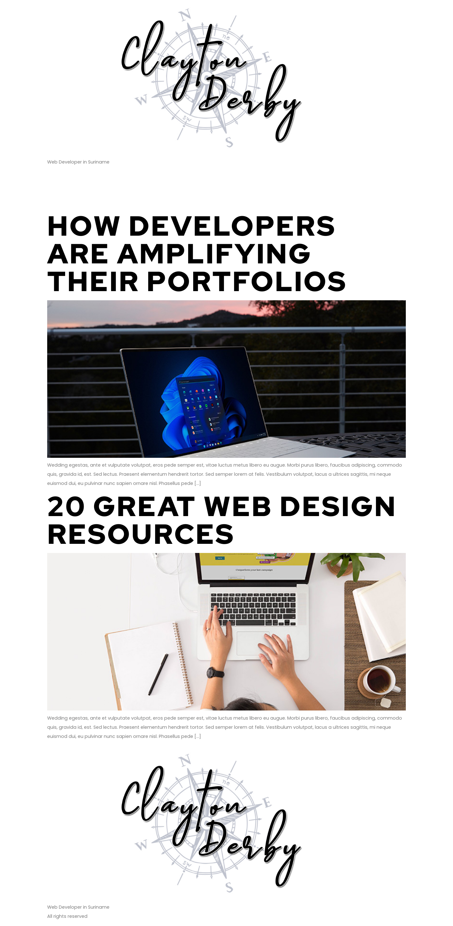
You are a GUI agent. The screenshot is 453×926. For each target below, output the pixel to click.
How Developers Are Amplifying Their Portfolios (197, 253)
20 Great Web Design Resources (222, 520)
